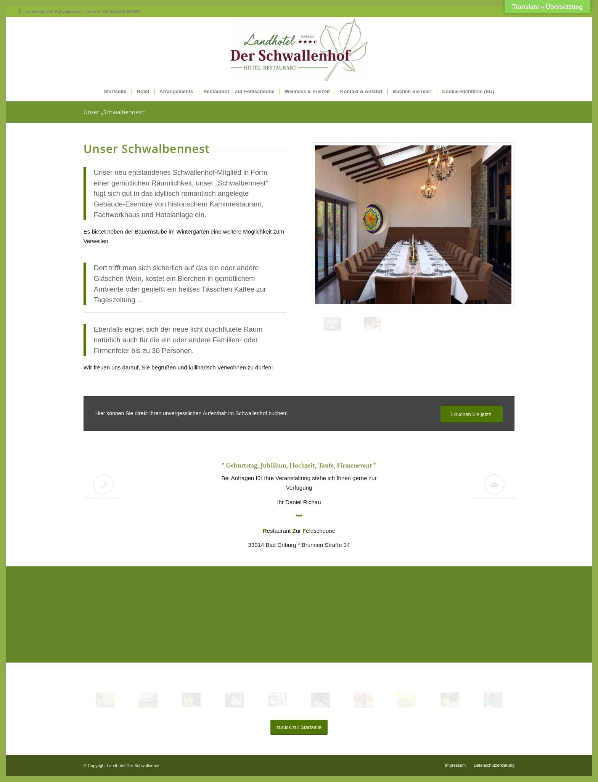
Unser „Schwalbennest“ (114, 112)
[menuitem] (115, 91)
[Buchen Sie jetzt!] (471, 414)
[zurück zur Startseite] (299, 727)
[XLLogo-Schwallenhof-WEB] (299, 49)
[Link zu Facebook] (20, 11)
